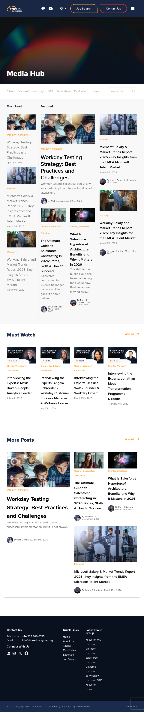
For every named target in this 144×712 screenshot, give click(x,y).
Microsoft (23, 91)
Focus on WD (93, 640)
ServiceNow (64, 91)
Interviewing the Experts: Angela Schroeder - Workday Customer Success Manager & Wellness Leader (54, 390)
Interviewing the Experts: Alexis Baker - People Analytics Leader (19, 385)
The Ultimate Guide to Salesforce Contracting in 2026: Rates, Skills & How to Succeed (52, 256)
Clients (11, 91)
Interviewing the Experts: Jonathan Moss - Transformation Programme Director (121, 386)
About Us (68, 641)
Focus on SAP (94, 680)
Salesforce (46, 233)
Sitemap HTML (84, 706)
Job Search (69, 659)
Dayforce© (80, 91)
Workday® (38, 91)
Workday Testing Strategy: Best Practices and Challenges (61, 167)
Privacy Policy (68, 706)
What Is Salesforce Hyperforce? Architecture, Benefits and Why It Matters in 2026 (81, 249)
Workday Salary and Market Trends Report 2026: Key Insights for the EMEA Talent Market (118, 230)
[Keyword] (119, 91)
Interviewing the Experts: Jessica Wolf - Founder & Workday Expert (86, 385)
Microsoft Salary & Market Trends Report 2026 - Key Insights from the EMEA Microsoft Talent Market (118, 157)
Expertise (68, 655)
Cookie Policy (53, 706)
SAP (50, 91)
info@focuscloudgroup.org (37, 640)
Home (66, 637)
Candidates (97, 91)
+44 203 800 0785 (33, 636)
